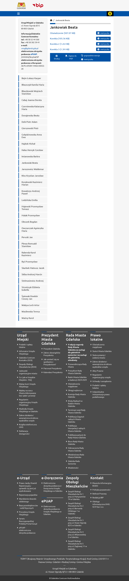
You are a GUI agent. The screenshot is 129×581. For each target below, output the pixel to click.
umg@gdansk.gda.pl (29, 48)
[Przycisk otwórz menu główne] (18, 14)
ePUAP (34, 54)
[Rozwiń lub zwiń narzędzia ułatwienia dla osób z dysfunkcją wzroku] (110, 13)
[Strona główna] (51, 20)
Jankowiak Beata (62, 20)
